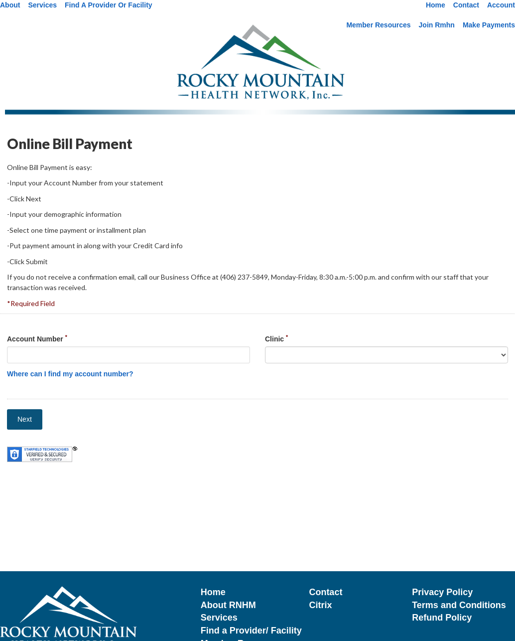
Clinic (276, 338)
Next (24, 419)
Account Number (37, 338)
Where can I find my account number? (70, 374)
